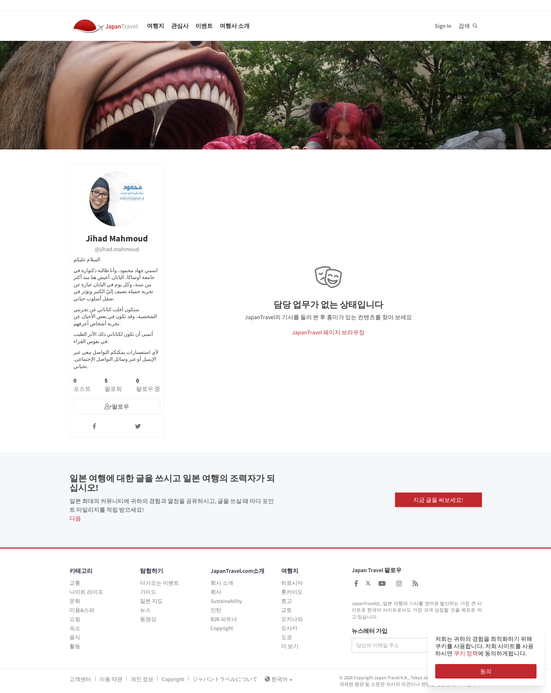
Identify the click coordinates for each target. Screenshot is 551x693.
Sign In (443, 25)
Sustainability (226, 600)
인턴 (216, 610)
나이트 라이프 (86, 591)
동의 (486, 671)
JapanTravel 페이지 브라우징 (328, 332)
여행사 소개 (235, 25)
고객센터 (80, 679)
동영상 (148, 619)
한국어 (278, 679)
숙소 (74, 628)
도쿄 (286, 637)
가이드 (148, 591)
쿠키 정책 (466, 653)
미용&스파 (81, 610)
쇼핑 (74, 619)
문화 (74, 600)
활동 (74, 646)
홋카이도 (292, 591)
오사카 (289, 628)
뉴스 (145, 610)
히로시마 (292, 582)
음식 (74, 637)
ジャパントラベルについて (225, 679)
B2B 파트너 (224, 619)
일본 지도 (151, 600)
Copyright (222, 628)
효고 (286, 600)
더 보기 (289, 646)
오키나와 (292, 619)
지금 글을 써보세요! (438, 499)
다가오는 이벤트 (159, 582)
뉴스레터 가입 (369, 631)
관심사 (179, 25)
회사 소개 (222, 582)
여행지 (155, 25)
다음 (75, 518)
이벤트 (204, 25)
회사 (216, 591)
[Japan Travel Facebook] (356, 583)
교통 (74, 582)
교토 (286, 610)
